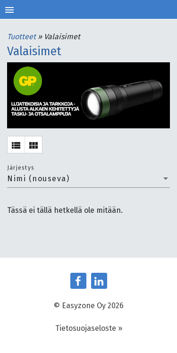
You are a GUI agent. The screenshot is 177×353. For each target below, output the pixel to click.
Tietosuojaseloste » (88, 328)
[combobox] (88, 179)
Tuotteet (22, 36)
